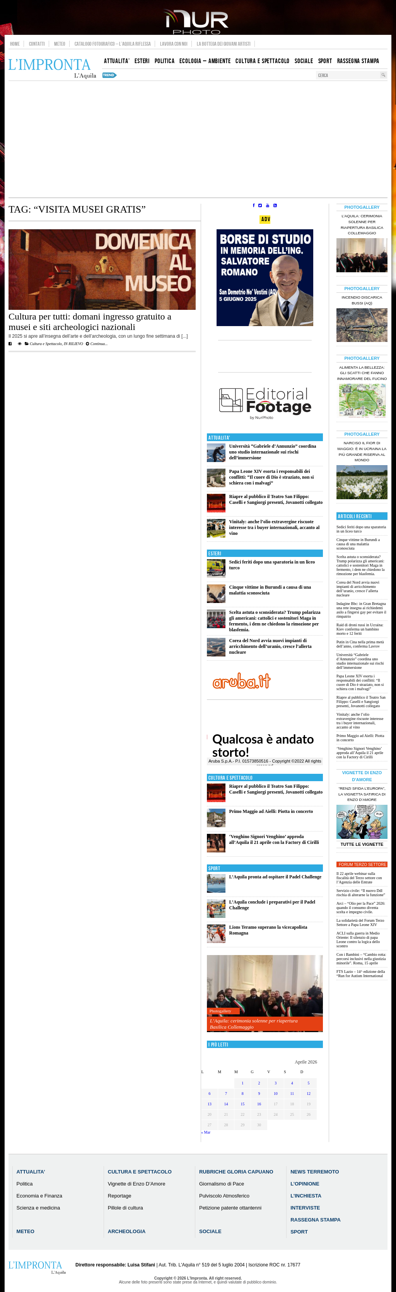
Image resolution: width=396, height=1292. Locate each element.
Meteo (59, 44)
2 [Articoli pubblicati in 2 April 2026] (259, 1083)
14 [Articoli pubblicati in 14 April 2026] (226, 1104)
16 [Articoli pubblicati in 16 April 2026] (259, 1104)
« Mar (205, 1132)
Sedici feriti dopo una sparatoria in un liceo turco (361, 529)
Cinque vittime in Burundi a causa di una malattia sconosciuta (358, 544)
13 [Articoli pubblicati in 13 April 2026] (210, 1104)
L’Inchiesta (305, 1196)
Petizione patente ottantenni (230, 1208)
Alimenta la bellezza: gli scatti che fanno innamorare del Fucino (362, 373)
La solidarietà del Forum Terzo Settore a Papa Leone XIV (360, 922)
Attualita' (219, 438)
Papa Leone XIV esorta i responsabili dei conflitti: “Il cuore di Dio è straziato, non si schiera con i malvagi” (271, 477)
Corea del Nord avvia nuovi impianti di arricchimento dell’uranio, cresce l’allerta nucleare (270, 646)
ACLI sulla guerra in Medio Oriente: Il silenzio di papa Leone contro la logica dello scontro (358, 939)
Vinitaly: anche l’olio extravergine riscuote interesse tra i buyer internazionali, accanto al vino (274, 527)
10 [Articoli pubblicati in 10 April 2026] (276, 1093)
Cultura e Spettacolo (46, 344)
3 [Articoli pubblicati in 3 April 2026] (276, 1083)
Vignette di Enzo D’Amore (137, 1184)
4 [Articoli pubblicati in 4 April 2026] (292, 1083)
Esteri (214, 553)
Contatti (37, 44)
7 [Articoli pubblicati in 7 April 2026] (226, 1093)
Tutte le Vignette (362, 844)
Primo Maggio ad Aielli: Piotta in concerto (271, 811)
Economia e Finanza (40, 1196)
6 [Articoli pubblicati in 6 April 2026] (209, 1093)
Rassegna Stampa (315, 1220)
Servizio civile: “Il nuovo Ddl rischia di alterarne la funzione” (360, 892)
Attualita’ (31, 1172)
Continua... (97, 344)
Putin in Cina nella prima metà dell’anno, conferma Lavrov (360, 644)
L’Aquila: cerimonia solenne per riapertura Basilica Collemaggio (254, 1024)
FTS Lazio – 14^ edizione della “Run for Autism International (360, 973)
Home (15, 44)
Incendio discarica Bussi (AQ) (362, 300)
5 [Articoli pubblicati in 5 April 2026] (309, 1083)
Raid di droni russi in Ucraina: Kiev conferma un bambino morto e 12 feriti (359, 629)
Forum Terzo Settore (362, 864)
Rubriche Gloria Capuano (236, 1172)
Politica (25, 1184)
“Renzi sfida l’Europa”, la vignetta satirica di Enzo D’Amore (362, 794)
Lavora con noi (174, 44)
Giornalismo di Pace (221, 1184)
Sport (214, 868)
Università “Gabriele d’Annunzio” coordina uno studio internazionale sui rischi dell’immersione (272, 451)
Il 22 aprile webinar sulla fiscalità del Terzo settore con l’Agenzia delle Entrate (359, 877)
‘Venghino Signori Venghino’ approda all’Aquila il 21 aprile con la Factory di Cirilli (274, 839)
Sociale (210, 1231)
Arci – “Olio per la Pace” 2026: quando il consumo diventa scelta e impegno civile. (360, 907)
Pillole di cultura (125, 1208)
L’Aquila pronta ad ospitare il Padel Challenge (275, 877)
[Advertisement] (198, 139)
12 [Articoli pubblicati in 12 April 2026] (309, 1093)
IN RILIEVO (73, 344)
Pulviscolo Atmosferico (224, 1196)
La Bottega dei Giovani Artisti (224, 44)
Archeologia (127, 1231)
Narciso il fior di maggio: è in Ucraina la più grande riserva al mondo (362, 451)
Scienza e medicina (38, 1208)
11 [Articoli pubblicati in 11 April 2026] (292, 1093)
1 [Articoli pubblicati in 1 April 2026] (243, 1083)
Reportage (119, 1196)
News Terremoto (314, 1172)
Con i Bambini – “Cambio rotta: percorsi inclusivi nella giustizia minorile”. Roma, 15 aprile (361, 958)
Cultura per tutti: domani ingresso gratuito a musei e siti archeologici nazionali (90, 321)
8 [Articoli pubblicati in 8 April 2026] (243, 1093)
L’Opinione (304, 1184)
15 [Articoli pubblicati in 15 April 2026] (242, 1104)
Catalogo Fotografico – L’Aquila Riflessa (113, 44)
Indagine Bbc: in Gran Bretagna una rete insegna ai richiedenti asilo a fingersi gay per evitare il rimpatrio (361, 610)
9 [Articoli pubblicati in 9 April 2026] (259, 1093)
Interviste (305, 1208)
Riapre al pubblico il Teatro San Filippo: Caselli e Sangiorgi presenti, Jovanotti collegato (276, 499)
